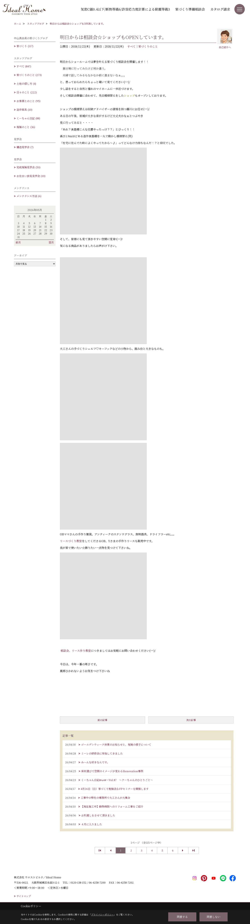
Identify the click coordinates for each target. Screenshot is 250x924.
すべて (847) (23, 66)
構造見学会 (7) (25, 147)
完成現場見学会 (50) (28, 167)
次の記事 (191, 720)
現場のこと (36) (25, 127)
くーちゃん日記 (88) (28, 118)
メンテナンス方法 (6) (28, 196)
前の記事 (102, 720)
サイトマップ (23, 896)
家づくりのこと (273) (29, 75)
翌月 (51, 242)
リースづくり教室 (71, 541)
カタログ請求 (220, 9)
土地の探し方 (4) (26, 83)
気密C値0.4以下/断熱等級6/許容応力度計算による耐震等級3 (125, 9)
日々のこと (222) (26, 92)
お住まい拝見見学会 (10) (30, 176)
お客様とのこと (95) (28, 101)
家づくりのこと (148, 46)
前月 (18, 242)
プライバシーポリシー (102, 914)
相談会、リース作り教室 (76, 651)
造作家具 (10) (24, 109)
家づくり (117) (24, 46)
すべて (131, 46)
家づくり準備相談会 (190, 9)
